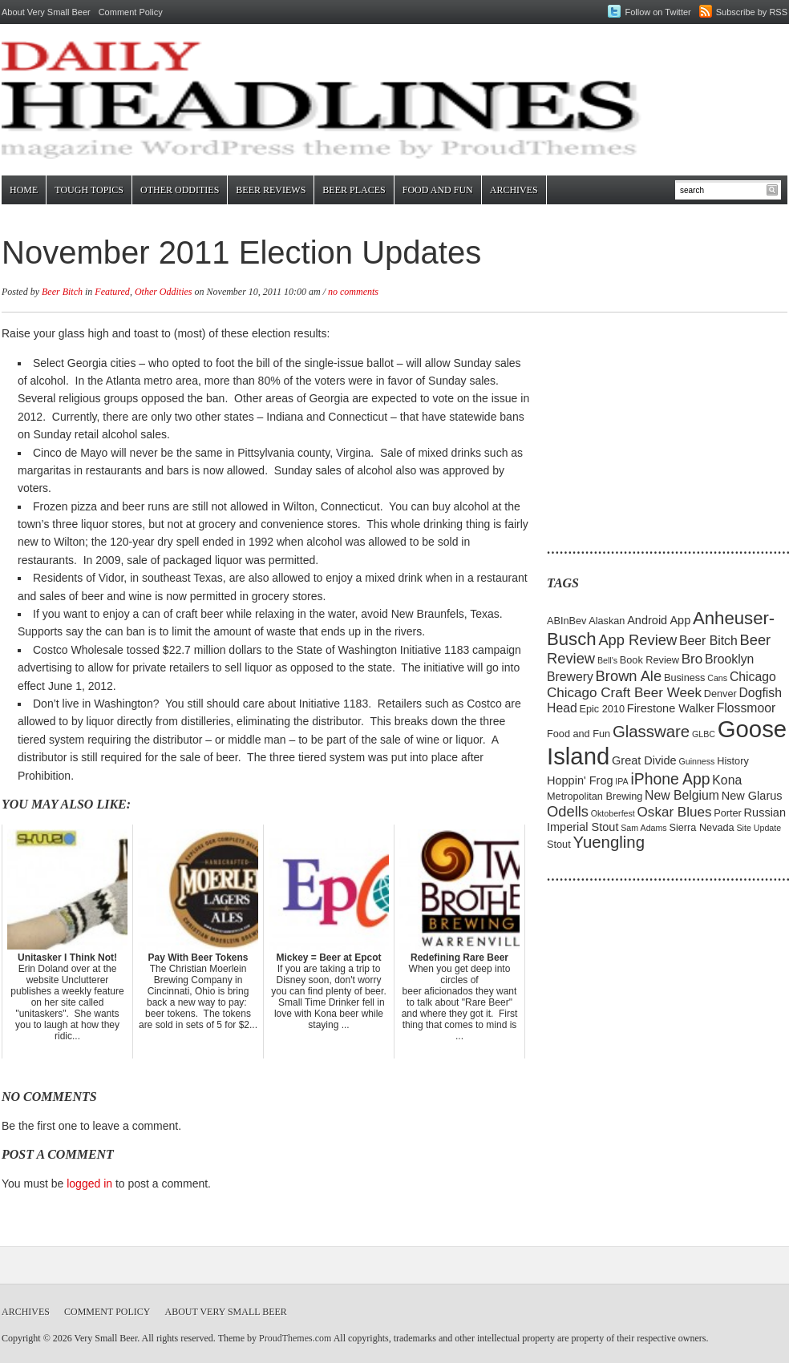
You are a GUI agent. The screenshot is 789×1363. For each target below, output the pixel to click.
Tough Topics (89, 190)
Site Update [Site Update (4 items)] (758, 828)
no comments (353, 291)
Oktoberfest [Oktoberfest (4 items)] (613, 813)
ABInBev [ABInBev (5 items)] (566, 621)
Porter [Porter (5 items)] (728, 813)
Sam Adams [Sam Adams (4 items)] (643, 828)
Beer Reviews (270, 190)
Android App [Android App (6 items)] (658, 620)
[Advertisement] (647, 425)
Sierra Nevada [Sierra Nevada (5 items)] (701, 827)
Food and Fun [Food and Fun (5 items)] (578, 734)
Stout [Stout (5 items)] (559, 844)
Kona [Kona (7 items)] (727, 780)
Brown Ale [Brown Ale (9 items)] (629, 675)
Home (24, 190)
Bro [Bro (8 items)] (692, 659)
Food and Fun (438, 190)
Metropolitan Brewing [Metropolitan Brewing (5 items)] (594, 796)
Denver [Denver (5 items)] (720, 694)
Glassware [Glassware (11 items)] (651, 731)
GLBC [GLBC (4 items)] (703, 734)
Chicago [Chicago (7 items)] (753, 677)
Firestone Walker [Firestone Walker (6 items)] (670, 708)
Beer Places (353, 190)
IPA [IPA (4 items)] (621, 781)
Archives (514, 190)
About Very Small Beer (46, 12)
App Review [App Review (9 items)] (637, 639)
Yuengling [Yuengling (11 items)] (609, 842)
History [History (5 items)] (733, 761)
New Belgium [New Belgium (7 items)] (682, 795)
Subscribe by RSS (751, 12)
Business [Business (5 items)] (685, 677)
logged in (89, 1183)
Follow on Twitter (657, 12)
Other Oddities (179, 190)
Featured (112, 291)
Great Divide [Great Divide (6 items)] (644, 760)
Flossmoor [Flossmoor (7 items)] (746, 708)
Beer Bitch (62, 291)
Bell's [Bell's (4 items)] (607, 660)
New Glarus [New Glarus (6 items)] (752, 795)
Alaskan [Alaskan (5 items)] (607, 621)
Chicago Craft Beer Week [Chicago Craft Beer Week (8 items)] (624, 692)
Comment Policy (131, 12)
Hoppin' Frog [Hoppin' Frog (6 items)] (580, 780)
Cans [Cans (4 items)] (717, 678)
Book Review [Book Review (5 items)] (649, 660)
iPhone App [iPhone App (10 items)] (670, 779)
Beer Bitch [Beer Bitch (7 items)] (708, 640)
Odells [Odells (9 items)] (568, 811)
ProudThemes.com (295, 1338)
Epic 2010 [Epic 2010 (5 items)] (602, 709)
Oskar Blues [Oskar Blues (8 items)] (674, 812)
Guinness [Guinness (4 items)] (696, 761)
